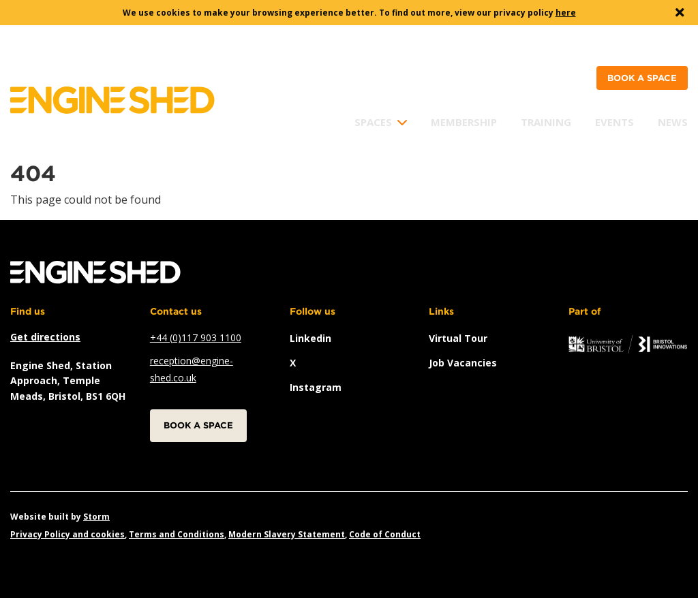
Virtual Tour (458, 338)
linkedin (310, 338)
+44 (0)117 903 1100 (195, 337)
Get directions (45, 336)
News (673, 122)
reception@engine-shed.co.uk (191, 369)
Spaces (373, 122)
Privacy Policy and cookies (67, 534)
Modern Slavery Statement (286, 534)
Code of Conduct (385, 534)
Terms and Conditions (176, 534)
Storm (96, 516)
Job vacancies (463, 362)
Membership (464, 122)
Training (546, 122)
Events (614, 122)
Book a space (642, 78)
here (566, 12)
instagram (316, 387)
